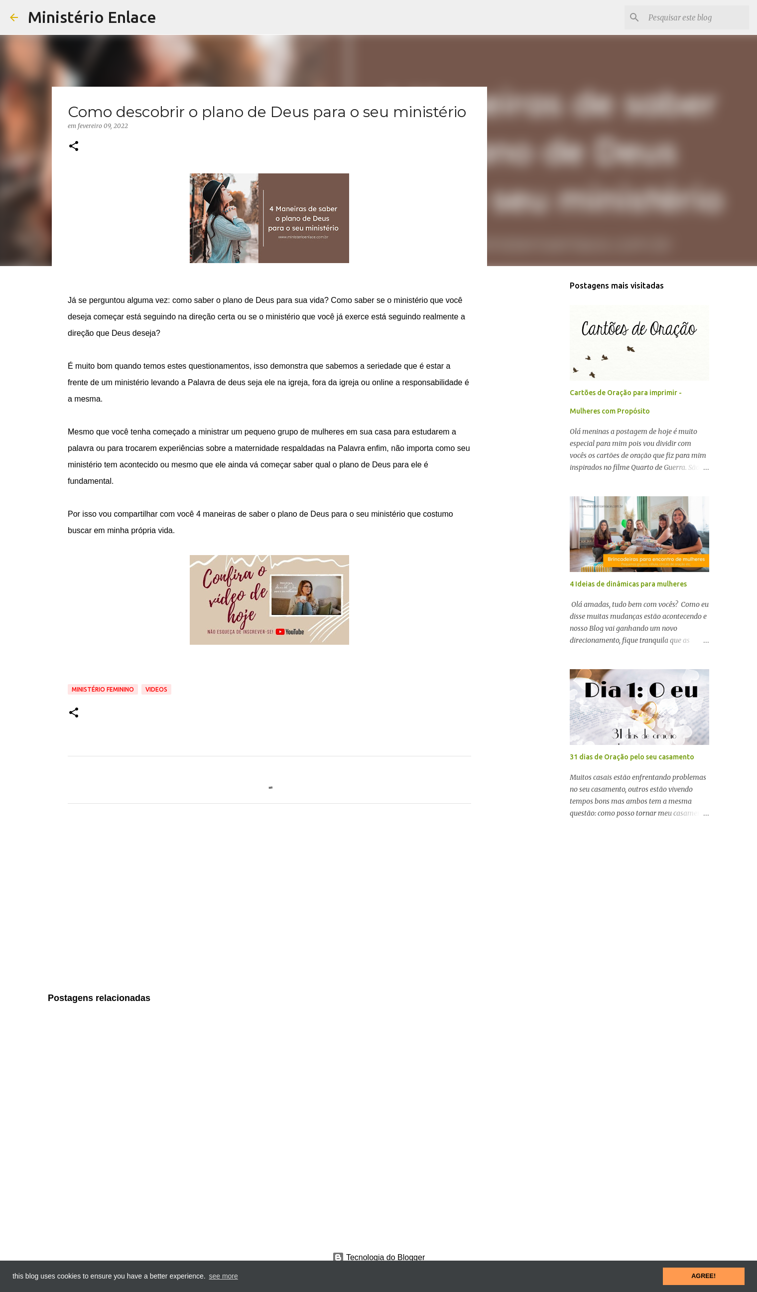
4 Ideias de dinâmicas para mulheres (628, 584)
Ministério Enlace (92, 17)
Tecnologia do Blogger (378, 1257)
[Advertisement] (269, 904)
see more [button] (223, 1276)
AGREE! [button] (703, 1276)
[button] (74, 146)
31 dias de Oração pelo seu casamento (632, 757)
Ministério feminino (103, 689)
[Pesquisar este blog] (696, 17)
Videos (156, 689)
